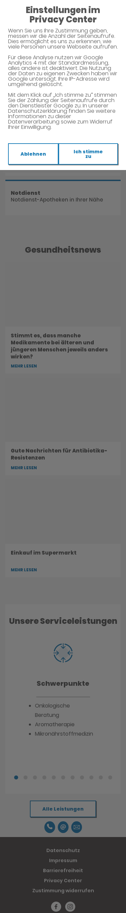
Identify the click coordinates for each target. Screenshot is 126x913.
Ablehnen (33, 154)
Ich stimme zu (88, 154)
